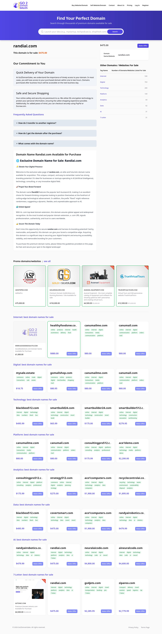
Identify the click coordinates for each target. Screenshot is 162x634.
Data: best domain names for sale (31, 504)
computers (88, 488)
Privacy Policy (133, 627)
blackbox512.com (27, 408)
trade (33, 377)
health (74, 330)
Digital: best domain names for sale (32, 364)
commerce (20, 377)
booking (99, 590)
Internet (103, 76)
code (96, 555)
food (69, 333)
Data (102, 106)
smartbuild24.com (62, 408)
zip (141, 590)
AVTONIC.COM (20, 603)
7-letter (53, 558)
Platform (103, 94)
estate (34, 380)
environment (123, 485)
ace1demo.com (129, 443)
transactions (89, 333)
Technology (104, 88)
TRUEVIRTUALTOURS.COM (127, 290)
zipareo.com (127, 583)
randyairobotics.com (132, 513)
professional (106, 450)
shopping (71, 380)
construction (64, 415)
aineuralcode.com (131, 548)
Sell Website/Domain (98, 5)
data (18, 415)
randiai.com (25, 46)
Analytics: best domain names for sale (33, 469)
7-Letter (103, 117)
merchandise (61, 380)
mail (120, 336)
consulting (88, 450)
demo (121, 453)
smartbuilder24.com (98, 408)
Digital (102, 82)
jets (105, 590)
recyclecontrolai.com (133, 478)
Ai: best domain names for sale (30, 539)
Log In (137, 5)
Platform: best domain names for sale (33, 434)
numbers (25, 415)
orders (142, 333)
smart (72, 415)
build (52, 418)
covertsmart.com (61, 513)
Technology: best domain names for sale (35, 399)
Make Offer (143, 46)
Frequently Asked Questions (28, 114)
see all (47, 261)
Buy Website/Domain (80, 5)
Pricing (129, 5)
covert (67, 520)
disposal (122, 488)
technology (33, 412)
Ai (101, 111)
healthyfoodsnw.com (64, 325)
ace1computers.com (98, 478)
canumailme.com (96, 325)
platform (100, 336)
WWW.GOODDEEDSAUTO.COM (26, 346)
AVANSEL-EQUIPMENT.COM (94, 290)
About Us (120, 5)
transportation (90, 590)
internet (67, 330)
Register (145, 5)
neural (105, 555)
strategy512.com (61, 478)
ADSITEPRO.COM (21, 290)
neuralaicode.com (96, 548)
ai (134, 520)
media (97, 333)
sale (28, 380)
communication (90, 336)
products (60, 330)
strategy (53, 488)
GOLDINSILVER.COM (57, 290)
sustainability (134, 485)
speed (129, 590)
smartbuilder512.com (133, 408)
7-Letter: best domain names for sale (33, 574)
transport (122, 587)
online (53, 330)
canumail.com (128, 325)
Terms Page (145, 627)
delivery (63, 333)
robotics (140, 520)
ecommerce (54, 333)
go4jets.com (93, 583)
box (36, 415)
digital (101, 330)
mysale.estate (25, 373)
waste (139, 482)
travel (107, 587)
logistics (135, 590)
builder (87, 418)
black (31, 415)
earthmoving (133, 418)
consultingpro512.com (99, 443)
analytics (97, 450)
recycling (122, 482)
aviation (122, 590)
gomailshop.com (61, 373)
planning (68, 485)
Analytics (103, 100)
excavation (122, 418)
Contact (112, 5)
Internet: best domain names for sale (33, 317)
